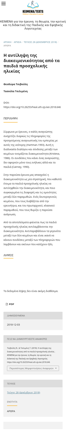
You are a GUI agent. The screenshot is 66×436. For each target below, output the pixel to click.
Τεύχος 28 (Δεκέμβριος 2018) (40, 42)
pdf (11, 304)
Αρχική (7, 42)
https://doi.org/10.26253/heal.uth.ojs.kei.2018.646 (32, 107)
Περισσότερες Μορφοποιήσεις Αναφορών (32, 368)
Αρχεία (17, 42)
